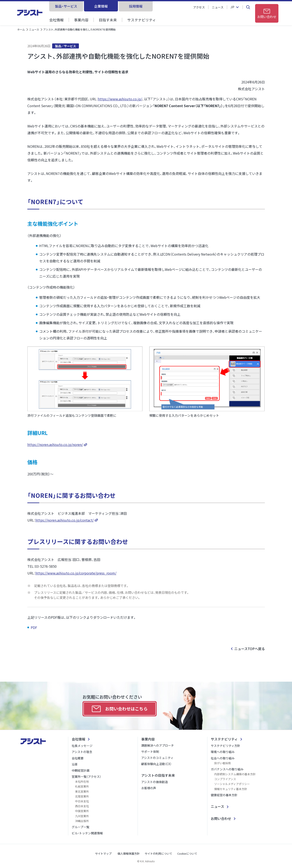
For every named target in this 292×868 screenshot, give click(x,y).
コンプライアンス (225, 779)
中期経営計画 (80, 770)
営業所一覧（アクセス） (86, 776)
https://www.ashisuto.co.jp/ (120, 98)
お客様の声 (148, 788)
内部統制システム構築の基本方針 (235, 774)
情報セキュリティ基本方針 (230, 789)
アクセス (199, 7)
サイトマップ (103, 853)
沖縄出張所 (82, 821)
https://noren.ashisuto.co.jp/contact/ (64, 520)
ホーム (21, 29)
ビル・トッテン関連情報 (87, 833)
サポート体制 (150, 751)
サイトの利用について (158, 853)
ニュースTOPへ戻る (249, 648)
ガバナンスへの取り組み (227, 769)
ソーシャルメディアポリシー (232, 784)
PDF (34, 627)
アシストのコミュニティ (157, 758)
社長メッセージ (82, 745)
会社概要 (78, 758)
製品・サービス (66, 6)
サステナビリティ (141, 19)
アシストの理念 (82, 752)
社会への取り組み (223, 758)
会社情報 (56, 19)
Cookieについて (187, 853)
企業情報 (101, 6)
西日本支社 (82, 806)
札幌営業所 (82, 786)
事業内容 (81, 19)
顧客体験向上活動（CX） (156, 764)
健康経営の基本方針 (224, 795)
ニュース (218, 7)
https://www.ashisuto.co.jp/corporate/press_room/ (75, 573)
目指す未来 (108, 19)
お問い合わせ (221, 818)
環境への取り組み (223, 752)
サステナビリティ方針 (225, 745)
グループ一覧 (80, 827)
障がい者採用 (222, 763)
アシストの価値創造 (154, 782)
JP (232, 7)
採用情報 (136, 6)
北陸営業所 (82, 796)
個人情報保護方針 (128, 853)
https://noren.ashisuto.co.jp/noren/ (55, 444)
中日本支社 (82, 801)
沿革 (75, 764)
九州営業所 (82, 816)
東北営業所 (82, 791)
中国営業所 (82, 811)
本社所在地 (82, 781)
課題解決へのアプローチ (157, 745)
